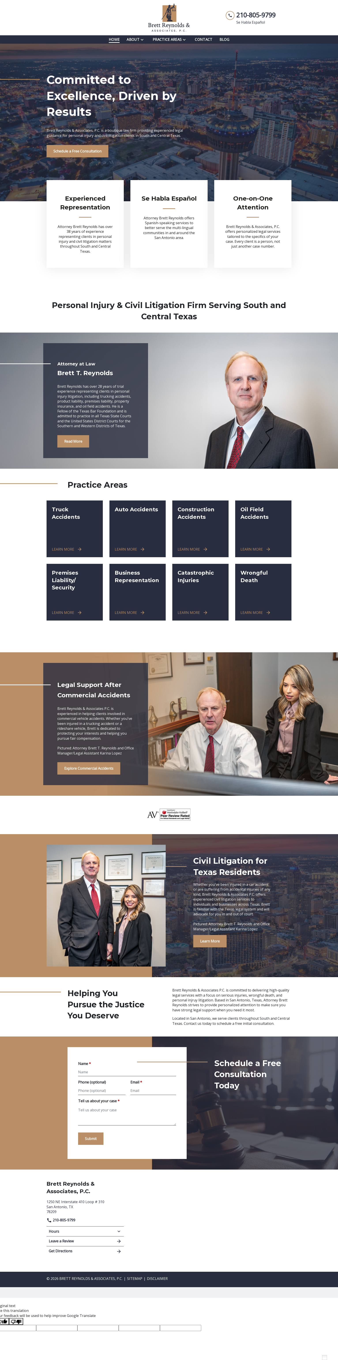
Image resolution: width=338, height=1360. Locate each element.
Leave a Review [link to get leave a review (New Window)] (85, 1241)
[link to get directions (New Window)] (85, 1206)
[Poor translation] (16, 1321)
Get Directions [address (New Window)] (85, 1251)
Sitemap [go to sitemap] (134, 1278)
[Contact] (203, 39)
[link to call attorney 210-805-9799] (251, 15)
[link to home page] (169, 18)
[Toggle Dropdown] (143, 39)
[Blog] (224, 39)
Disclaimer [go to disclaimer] (157, 1278)
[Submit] (90, 1138)
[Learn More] (210, 941)
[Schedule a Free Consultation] (77, 151)
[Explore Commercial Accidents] (88, 768)
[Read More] (73, 441)
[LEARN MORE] (67, 549)
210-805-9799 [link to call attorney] (61, 1220)
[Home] (114, 39)
